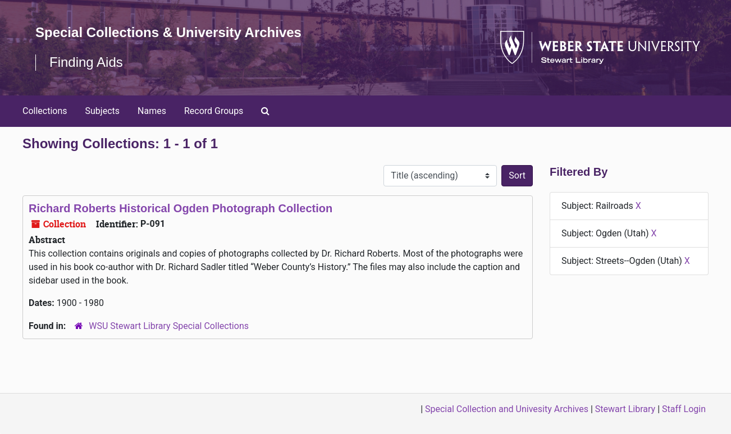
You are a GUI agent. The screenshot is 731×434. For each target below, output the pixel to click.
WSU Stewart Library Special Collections (169, 326)
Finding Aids (86, 62)
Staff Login (684, 409)
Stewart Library (625, 409)
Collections (44, 111)
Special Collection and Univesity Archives (506, 409)
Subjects (102, 111)
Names (152, 111)
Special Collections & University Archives (168, 32)
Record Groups (213, 111)
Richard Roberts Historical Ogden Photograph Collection (180, 208)
